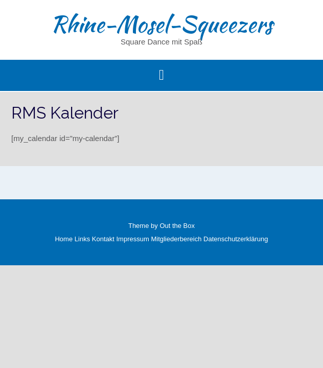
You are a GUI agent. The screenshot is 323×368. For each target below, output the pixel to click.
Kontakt (103, 239)
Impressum (133, 239)
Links (82, 239)
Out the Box (177, 225)
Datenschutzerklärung (235, 239)
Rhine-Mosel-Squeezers (161, 24)
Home (64, 239)
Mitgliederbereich (176, 239)
